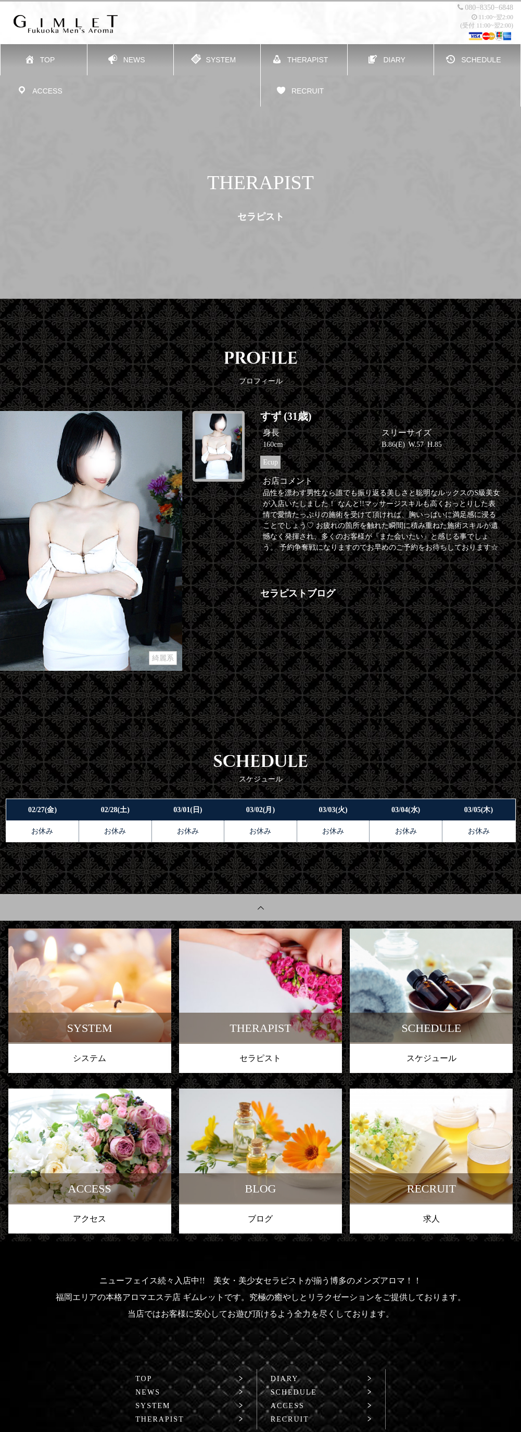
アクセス (89, 1218)
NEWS (147, 1392)
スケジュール (431, 1058)
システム (89, 1058)
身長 (271, 432)
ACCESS (287, 1406)
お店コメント (288, 480)
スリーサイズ (406, 432)
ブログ (260, 1218)
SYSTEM (152, 1406)
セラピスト (260, 1058)
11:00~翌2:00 (492, 17)
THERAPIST (159, 1419)
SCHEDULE (294, 1392)
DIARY (285, 1379)
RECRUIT (290, 1419)
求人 (431, 1218)
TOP (143, 1379)
